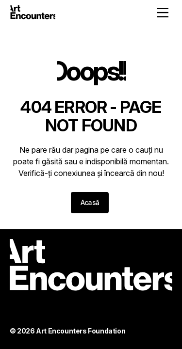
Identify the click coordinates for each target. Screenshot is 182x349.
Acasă (90, 202)
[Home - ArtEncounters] (33, 13)
